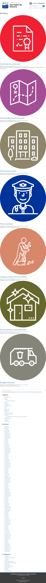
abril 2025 (6, 443)
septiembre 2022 (8, 481)
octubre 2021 (7, 494)
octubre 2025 (7, 436)
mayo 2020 (7, 515)
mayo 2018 (7, 543)
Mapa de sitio (35, 8)
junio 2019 (6, 527)
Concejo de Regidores (11, 400)
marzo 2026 (7, 430)
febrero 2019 (7, 532)
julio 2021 (6, 498)
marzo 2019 (7, 530)
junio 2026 (6, 426)
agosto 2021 (7, 496)
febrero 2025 (7, 445)
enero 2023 (7, 476)
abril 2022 (6, 487)
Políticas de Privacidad (9, 412)
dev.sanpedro (17, 66)
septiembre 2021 (8, 495)
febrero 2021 (7, 504)
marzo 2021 (7, 502)
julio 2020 (6, 512)
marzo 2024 (7, 459)
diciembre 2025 (7, 433)
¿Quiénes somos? (8, 397)
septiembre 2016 (8, 550)
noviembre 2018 (8, 535)
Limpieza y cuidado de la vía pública (13, 277)
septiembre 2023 (8, 466)
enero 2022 (7, 490)
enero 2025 (7, 447)
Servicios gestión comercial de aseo (13, 329)
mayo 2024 (7, 456)
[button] (44, 6)
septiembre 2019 (8, 523)
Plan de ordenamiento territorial (12, 118)
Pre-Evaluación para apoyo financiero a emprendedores (17, 416)
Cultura (6, 403)
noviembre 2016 (8, 547)
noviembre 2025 (8, 434)
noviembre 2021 (8, 493)
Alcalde (6, 398)
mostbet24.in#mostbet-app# (10, 562)
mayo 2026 (7, 427)
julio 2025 (6, 439)
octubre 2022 (7, 479)
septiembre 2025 (8, 437)
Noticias (6, 565)
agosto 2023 (7, 467)
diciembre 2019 (7, 519)
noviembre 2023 (8, 464)
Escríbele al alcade (8, 405)
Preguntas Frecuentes (9, 414)
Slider (6, 568)
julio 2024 (6, 454)
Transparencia (7, 418)
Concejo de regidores (9, 557)
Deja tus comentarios (24, 66)
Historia (6, 406)
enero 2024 (7, 461)
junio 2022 (6, 484)
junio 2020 (6, 513)
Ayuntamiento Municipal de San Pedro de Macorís (23, 392)
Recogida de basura (7, 382)
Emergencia (7, 404)
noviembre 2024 (8, 449)
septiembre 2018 (8, 538)
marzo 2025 (7, 444)
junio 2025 (6, 441)
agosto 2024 (7, 453)
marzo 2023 (7, 473)
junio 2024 (6, 455)
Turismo (6, 420)
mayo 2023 (7, 471)
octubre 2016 (7, 549)
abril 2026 (6, 428)
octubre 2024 (7, 450)
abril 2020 (6, 516)
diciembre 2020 (7, 506)
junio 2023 (6, 470)
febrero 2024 (7, 460)
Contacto (42, 8)
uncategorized (7, 571)
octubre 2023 (7, 465)
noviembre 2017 (8, 546)
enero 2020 (7, 518)
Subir (23, 578)
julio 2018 (6, 540)
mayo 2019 (7, 528)
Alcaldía (6, 399)
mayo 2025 (7, 442)
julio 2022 (6, 483)
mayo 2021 (7, 500)
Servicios (6, 415)
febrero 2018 (7, 544)
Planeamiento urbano (8, 171)
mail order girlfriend (8, 561)
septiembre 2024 (8, 451)
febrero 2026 (7, 431)
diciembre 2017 (7, 545)
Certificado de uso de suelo (10, 64)
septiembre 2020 (8, 510)
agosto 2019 (7, 524)
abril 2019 (6, 529)
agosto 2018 (7, 539)
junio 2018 (6, 541)
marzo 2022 (7, 488)
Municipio (6, 563)
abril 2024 (6, 458)
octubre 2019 (7, 522)
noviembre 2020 (8, 507)
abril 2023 (6, 472)
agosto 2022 (7, 482)
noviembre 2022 (8, 478)
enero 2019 (7, 533)
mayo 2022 (7, 485)
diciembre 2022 (7, 477)
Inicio (30, 8)
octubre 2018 (7, 536)
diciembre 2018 (7, 534)
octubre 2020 (7, 509)
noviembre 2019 (8, 521)
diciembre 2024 (7, 448)
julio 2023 (6, 468)
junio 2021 (6, 499)
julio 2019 (6, 526)
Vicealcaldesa (7, 421)
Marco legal (7, 410)
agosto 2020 (7, 511)
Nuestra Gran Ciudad (8, 566)
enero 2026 (7, 432)
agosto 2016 (7, 551)
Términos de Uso (8, 417)
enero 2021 (7, 505)
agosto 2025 (7, 438)
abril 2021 (6, 501)
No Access (7, 411)
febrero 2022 (7, 489)
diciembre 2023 (7, 462)
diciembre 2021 (7, 492)
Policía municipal (6, 224)
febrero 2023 (7, 475)
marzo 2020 (7, 517)
